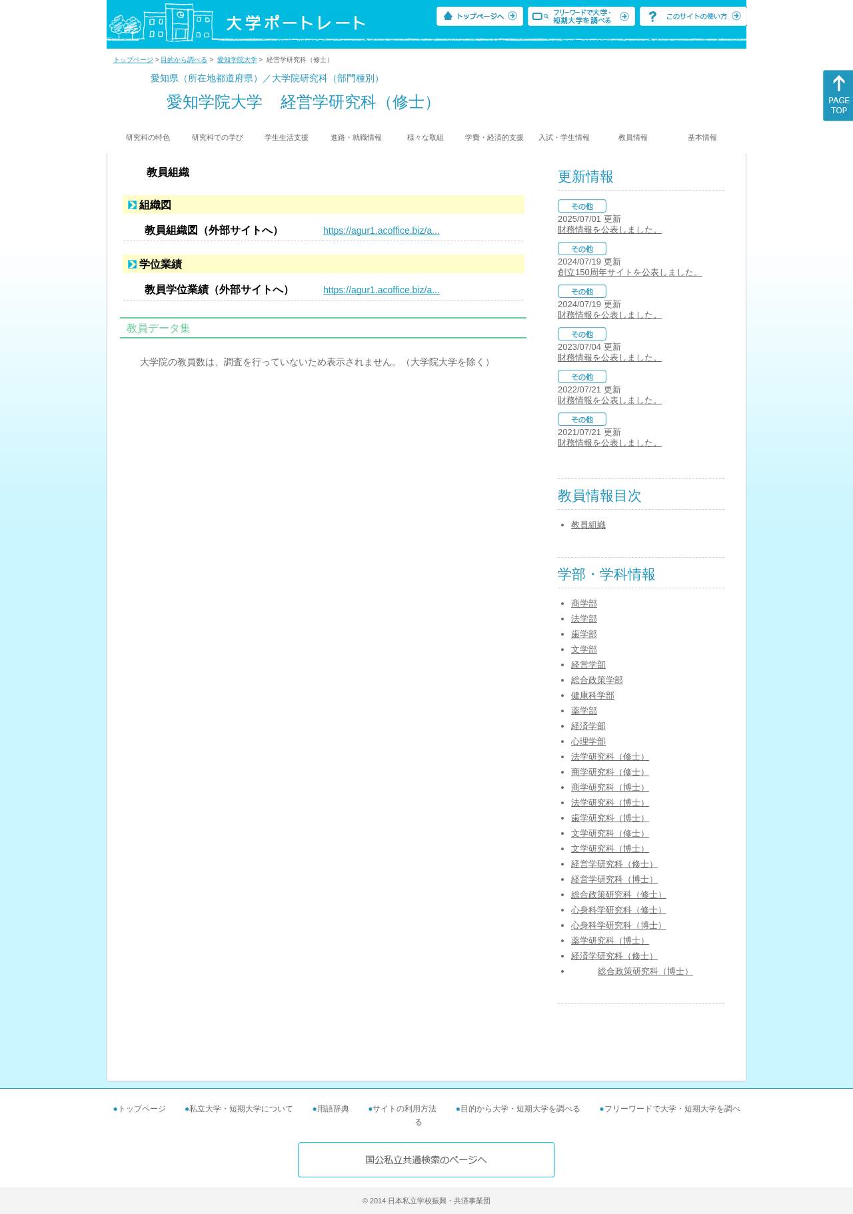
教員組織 (588, 525)
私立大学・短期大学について (241, 1108)
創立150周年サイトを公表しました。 (630, 272)
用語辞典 (333, 1108)
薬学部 (584, 711)
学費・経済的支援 (494, 137)
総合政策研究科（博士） (645, 971)
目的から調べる (184, 59)
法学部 (584, 619)
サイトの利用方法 (404, 1108)
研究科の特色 (148, 137)
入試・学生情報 (564, 137)
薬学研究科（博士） (610, 940)
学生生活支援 (287, 137)
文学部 (584, 649)
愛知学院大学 (237, 59)
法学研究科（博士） (610, 803)
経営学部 (588, 665)
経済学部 (588, 726)
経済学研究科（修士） (614, 956)
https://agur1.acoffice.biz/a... (381, 230)
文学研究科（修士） (610, 833)
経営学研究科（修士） (614, 864)
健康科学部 (592, 695)
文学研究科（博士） (610, 849)
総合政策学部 (597, 680)
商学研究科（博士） (610, 787)
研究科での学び (217, 137)
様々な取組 (425, 137)
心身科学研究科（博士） (618, 925)
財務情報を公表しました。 (610, 230)
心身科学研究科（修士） (618, 910)
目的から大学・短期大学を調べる (520, 1108)
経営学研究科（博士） (614, 879)
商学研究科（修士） (610, 772)
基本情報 (702, 137)
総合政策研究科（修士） (618, 895)
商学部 (584, 603)
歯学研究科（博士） (610, 818)
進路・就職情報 (356, 137)
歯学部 (584, 634)
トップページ (133, 59)
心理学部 (588, 741)
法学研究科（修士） (610, 757)
